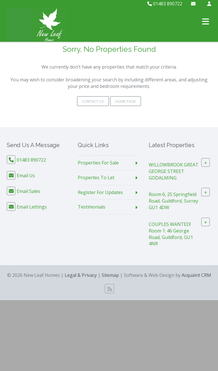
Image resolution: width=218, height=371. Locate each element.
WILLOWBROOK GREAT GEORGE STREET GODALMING (173, 171)
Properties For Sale (98, 163)
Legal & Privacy (81, 275)
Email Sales (28, 191)
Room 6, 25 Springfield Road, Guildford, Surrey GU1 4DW (173, 201)
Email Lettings (32, 207)
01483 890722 (164, 4)
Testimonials (91, 207)
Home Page (125, 101)
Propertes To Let (96, 177)
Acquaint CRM (196, 275)
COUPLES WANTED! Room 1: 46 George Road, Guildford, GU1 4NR (171, 234)
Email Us (26, 175)
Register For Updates (100, 192)
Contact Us (93, 101)
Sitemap (110, 275)
